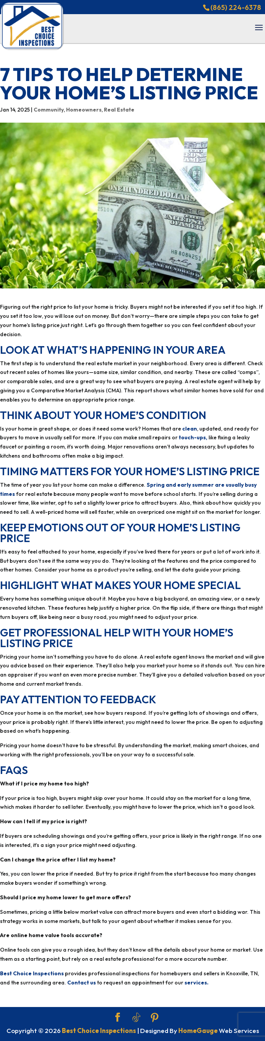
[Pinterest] (154, 1017)
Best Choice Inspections (32, 973)
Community (49, 109)
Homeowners (84, 109)
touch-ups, (193, 437)
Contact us (81, 982)
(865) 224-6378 (235, 7)
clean (189, 428)
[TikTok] (136, 1017)
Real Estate (119, 109)
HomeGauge (198, 1030)
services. (196, 982)
